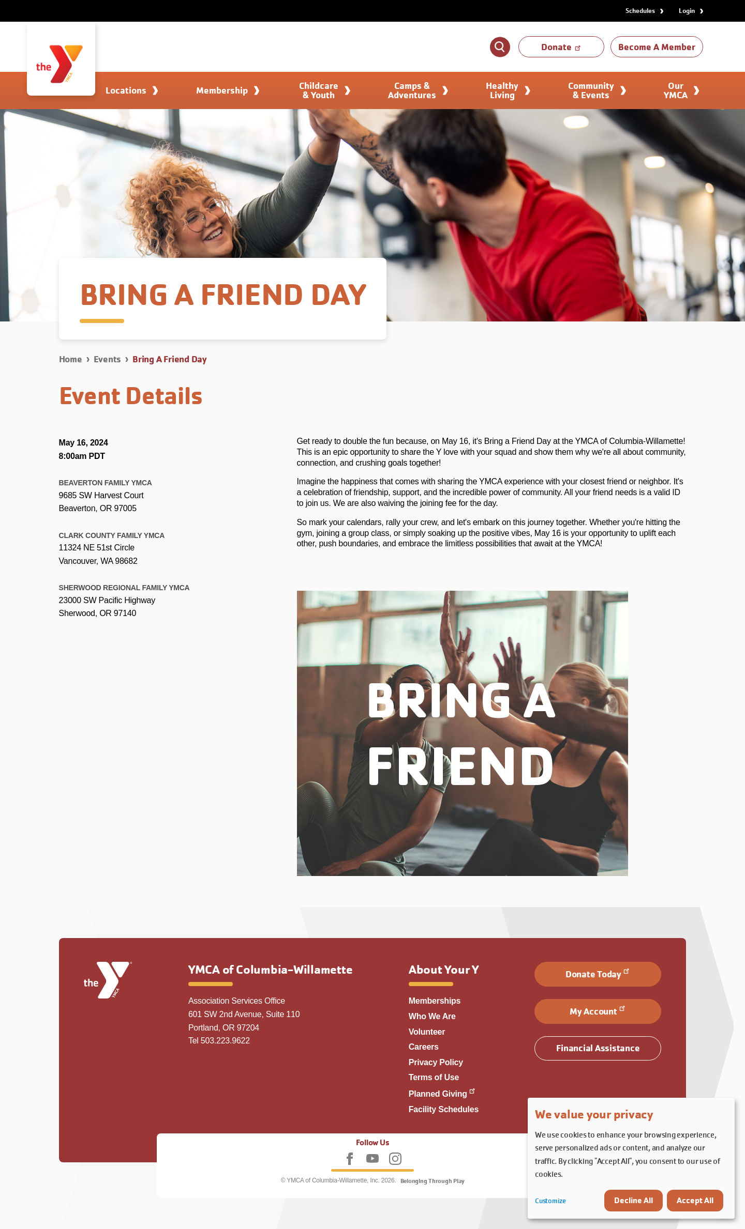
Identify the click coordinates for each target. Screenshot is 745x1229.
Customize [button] (550, 1200)
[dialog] (631, 1158)
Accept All (695, 1200)
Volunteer (427, 1031)
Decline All (633, 1200)
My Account (598, 1010)
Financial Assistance (597, 1048)
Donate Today (598, 973)
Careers (424, 1046)
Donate (561, 47)
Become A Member (656, 47)
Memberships (435, 1000)
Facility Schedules (444, 1109)
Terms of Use (434, 1077)
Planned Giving (442, 1093)
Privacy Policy (436, 1062)
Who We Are (432, 1016)
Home (70, 359)
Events (108, 359)
